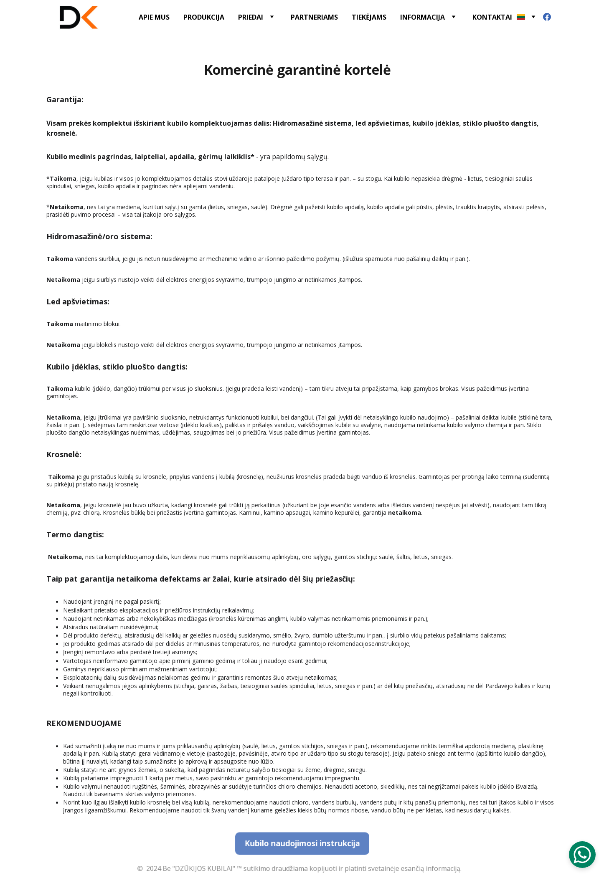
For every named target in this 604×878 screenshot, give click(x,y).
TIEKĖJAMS (369, 17)
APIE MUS (154, 17)
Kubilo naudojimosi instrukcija (302, 843)
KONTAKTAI (492, 17)
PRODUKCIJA (203, 17)
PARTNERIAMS (314, 17)
